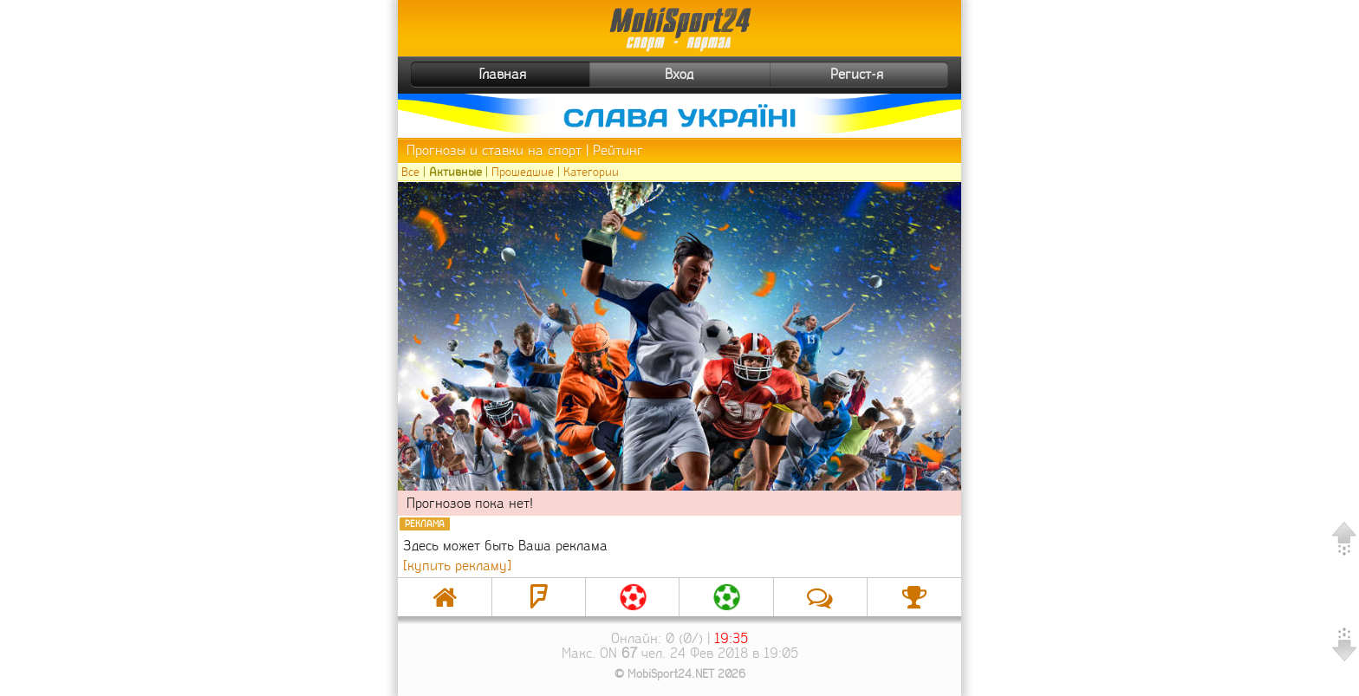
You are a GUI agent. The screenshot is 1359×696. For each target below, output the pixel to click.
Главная (470, 75)
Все (410, 172)
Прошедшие (522, 172)
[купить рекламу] (457, 565)
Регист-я (887, 75)
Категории (591, 172)
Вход (679, 74)
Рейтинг (618, 150)
